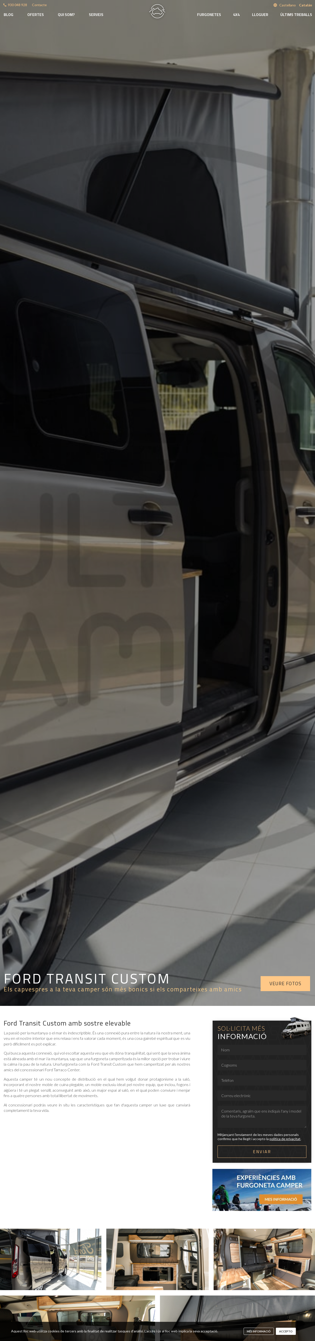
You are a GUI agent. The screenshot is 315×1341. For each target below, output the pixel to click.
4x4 (236, 14)
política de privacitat (284, 1139)
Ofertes (35, 14)
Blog (8, 14)
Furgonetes (209, 14)
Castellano (287, 5)
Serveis (96, 14)
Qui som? (66, 14)
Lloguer (260, 14)
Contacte (39, 5)
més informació (259, 1331)
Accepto (286, 1331)
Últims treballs (296, 14)
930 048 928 (17, 5)
